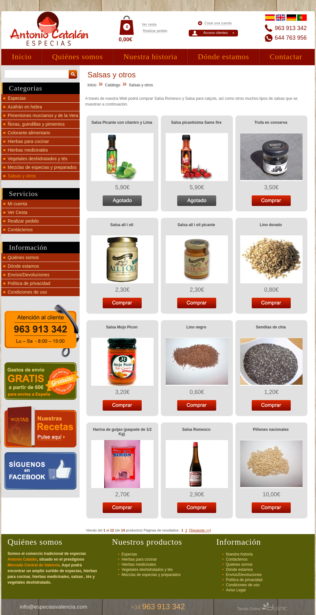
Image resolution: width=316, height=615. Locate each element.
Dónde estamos (223, 56)
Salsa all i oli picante (196, 225)
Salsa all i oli (121, 225)
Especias (17, 98)
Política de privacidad (29, 283)
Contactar (286, 56)
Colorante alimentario (29, 132)
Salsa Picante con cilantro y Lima (121, 122)
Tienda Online (262, 609)
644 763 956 (291, 38)
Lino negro (196, 327)
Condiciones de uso (27, 292)
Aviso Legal (236, 590)
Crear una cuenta (218, 23)
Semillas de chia (271, 327)
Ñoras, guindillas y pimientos (36, 124)
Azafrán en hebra (25, 106)
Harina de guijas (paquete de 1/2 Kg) (122, 431)
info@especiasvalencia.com (53, 607)
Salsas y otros (22, 175)
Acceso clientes (215, 33)
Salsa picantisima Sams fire (196, 122)
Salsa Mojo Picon (122, 327)
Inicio (22, 56)
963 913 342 (291, 28)
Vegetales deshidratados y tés (37, 158)
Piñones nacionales (271, 429)
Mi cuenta (17, 203)
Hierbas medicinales (28, 150)
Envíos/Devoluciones (29, 274)
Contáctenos (20, 229)
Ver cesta (149, 24)
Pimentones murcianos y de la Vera (43, 115)
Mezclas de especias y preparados (42, 167)
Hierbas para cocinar (28, 141)
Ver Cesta (17, 212)
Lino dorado (271, 225)
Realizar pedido (155, 31)
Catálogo (112, 85)
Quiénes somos (77, 56)
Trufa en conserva (270, 122)
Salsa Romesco (196, 429)
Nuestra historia (150, 56)
